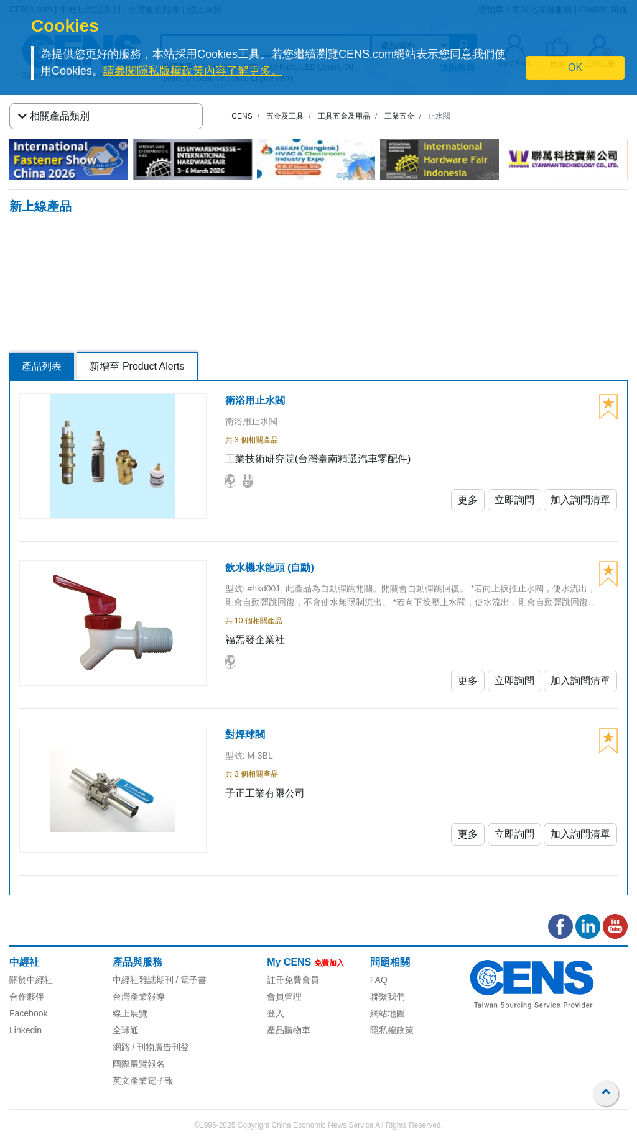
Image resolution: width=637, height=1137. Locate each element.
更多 (468, 500)
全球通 (126, 1030)
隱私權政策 (392, 1030)
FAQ (379, 980)
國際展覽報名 (139, 1064)
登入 (275, 1013)
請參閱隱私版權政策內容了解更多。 (192, 71)
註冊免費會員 (293, 980)
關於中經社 (31, 980)
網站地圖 (387, 1013)
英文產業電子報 (143, 1080)
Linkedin (25, 1030)
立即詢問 (514, 500)
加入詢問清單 (580, 500)
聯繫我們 (387, 997)
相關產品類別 (54, 116)
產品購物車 (288, 1030)
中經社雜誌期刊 (143, 980)
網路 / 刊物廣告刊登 (151, 1047)
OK (575, 67)
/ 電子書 (190, 980)
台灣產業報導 (139, 997)
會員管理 (284, 997)
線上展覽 (130, 1013)
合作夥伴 (26, 997)
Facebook (28, 1013)
